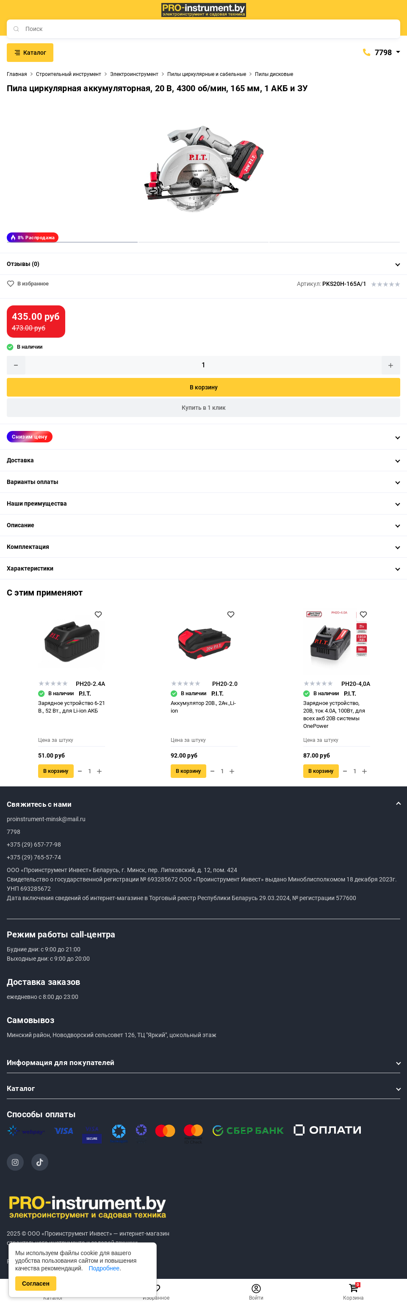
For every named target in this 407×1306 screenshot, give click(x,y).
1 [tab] (72, 242)
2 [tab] (203, 242)
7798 (377, 52)
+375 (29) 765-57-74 (34, 857)
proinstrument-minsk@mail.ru (46, 819)
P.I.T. (85, 693)
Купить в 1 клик (204, 407)
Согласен (36, 1283)
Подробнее (104, 1268)
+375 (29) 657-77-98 (34, 844)
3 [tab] (334, 242)
